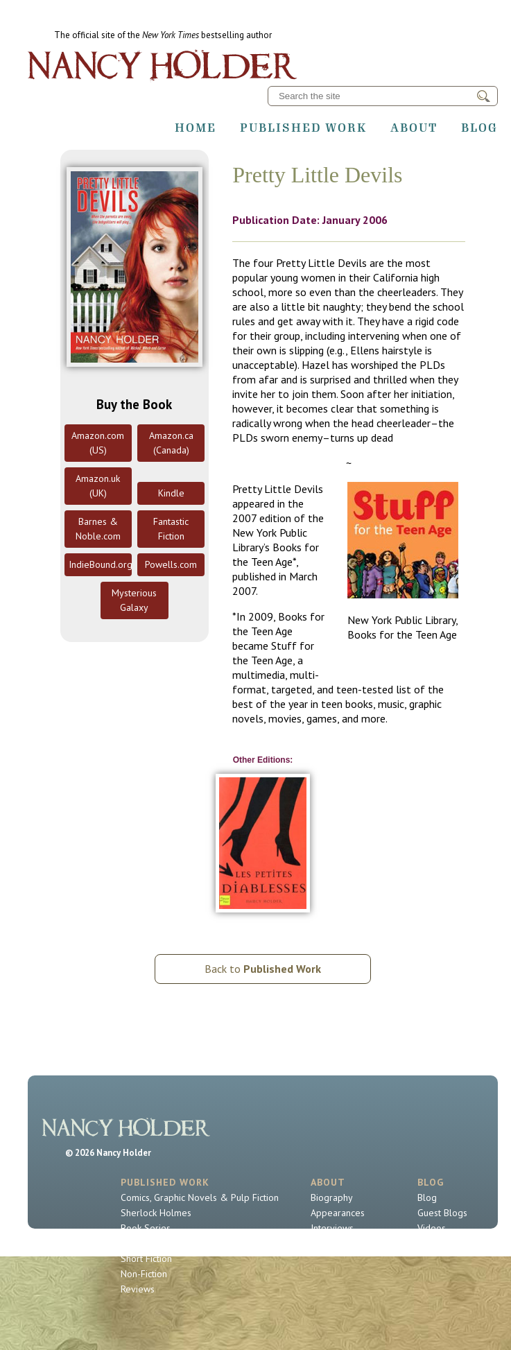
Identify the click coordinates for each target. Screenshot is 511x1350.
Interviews (332, 1228)
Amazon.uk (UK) (98, 485)
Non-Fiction (144, 1273)
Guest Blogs (442, 1212)
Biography (332, 1197)
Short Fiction (146, 1258)
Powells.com (171, 564)
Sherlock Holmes (156, 1212)
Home (195, 127)
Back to (263, 969)
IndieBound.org (100, 564)
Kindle (171, 493)
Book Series (146, 1228)
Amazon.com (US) (97, 442)
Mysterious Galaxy (134, 600)
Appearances (338, 1212)
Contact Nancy (340, 1243)
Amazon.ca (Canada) (171, 442)
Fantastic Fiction (171, 528)
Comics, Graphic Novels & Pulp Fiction (200, 1197)
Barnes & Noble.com (98, 528)
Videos (431, 1228)
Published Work (303, 127)
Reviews (138, 1289)
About (414, 127)
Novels (135, 1243)
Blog (479, 127)
